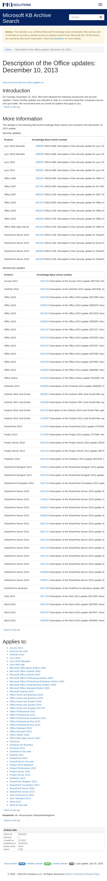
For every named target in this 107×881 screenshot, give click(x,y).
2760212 (45, 467)
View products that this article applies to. (23, 82)
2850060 (45, 620)
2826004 (45, 321)
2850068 (45, 572)
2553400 (45, 378)
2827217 (45, 531)
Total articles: (11, 863)
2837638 (45, 353)
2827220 (45, 539)
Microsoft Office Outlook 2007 (25, 674)
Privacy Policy (92, 874)
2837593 (45, 604)
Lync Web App (17, 664)
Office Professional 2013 (22, 714)
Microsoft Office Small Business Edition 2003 (33, 684)
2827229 (45, 547)
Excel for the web (18, 651)
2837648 (45, 289)
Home (8, 49)
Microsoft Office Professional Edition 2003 (31, 678)
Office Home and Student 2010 (26, 701)
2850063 (45, 386)
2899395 (40, 154)
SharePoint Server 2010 (22, 788)
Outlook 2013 (16, 755)
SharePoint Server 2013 (22, 791)
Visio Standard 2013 (20, 798)
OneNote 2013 (17, 748)
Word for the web (18, 805)
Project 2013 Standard (21, 765)
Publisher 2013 (17, 778)
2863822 (45, 394)
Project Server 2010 (20, 771)
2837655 (45, 362)
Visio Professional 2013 (22, 795)
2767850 (45, 426)
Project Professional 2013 (23, 768)
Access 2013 (16, 648)
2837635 (45, 459)
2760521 (45, 499)
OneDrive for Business (21, 745)
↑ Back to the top (11, 107)
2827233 (45, 281)
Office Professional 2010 (22, 711)
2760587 (45, 418)
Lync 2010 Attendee (20, 661)
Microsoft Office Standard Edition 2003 (30, 688)
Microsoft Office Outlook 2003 (25, 671)
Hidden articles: (35, 863)
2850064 (40, 218)
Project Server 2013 (20, 775)
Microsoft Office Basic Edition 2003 (28, 668)
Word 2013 (15, 801)
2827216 (45, 483)
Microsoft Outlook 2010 (22, 691)
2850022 (40, 194)
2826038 (45, 515)
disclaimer (59, 38)
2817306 (45, 596)
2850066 (45, 370)
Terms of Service (74, 874)
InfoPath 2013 (17, 654)
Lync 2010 (15, 658)
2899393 (40, 146)
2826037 (45, 507)
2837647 (45, 612)
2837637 (45, 345)
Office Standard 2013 (21, 731)
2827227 (45, 329)
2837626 (45, 337)
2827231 (45, 556)
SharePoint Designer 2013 (23, 781)
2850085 (45, 402)
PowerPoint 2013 (18, 758)
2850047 (40, 178)
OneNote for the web (20, 751)
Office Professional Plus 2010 (25, 721)
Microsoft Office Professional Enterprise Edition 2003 (37, 681)
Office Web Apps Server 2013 (25, 738)
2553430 (45, 442)
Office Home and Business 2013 (26, 698)
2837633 (45, 475)
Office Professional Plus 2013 (25, 724)
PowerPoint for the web (22, 761)
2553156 (45, 491)
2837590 (45, 297)
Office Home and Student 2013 (26, 704)
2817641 (40, 186)
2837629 (40, 235)
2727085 (45, 434)
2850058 (40, 251)
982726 (44, 410)
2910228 (40, 226)
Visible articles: (60, 863)
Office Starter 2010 (19, 734)
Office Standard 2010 (21, 728)
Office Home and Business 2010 (26, 694)
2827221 (45, 451)
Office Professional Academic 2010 (28, 718)
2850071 (45, 580)
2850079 (45, 305)
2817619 (45, 313)
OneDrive (14, 741)
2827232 (45, 564)
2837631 (40, 243)
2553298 (40, 259)
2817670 (40, 202)
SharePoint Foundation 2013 (24, 785)
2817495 (45, 588)
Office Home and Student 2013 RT (27, 708)
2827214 (45, 523)
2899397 (40, 162)
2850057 (40, 170)
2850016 (40, 210)
